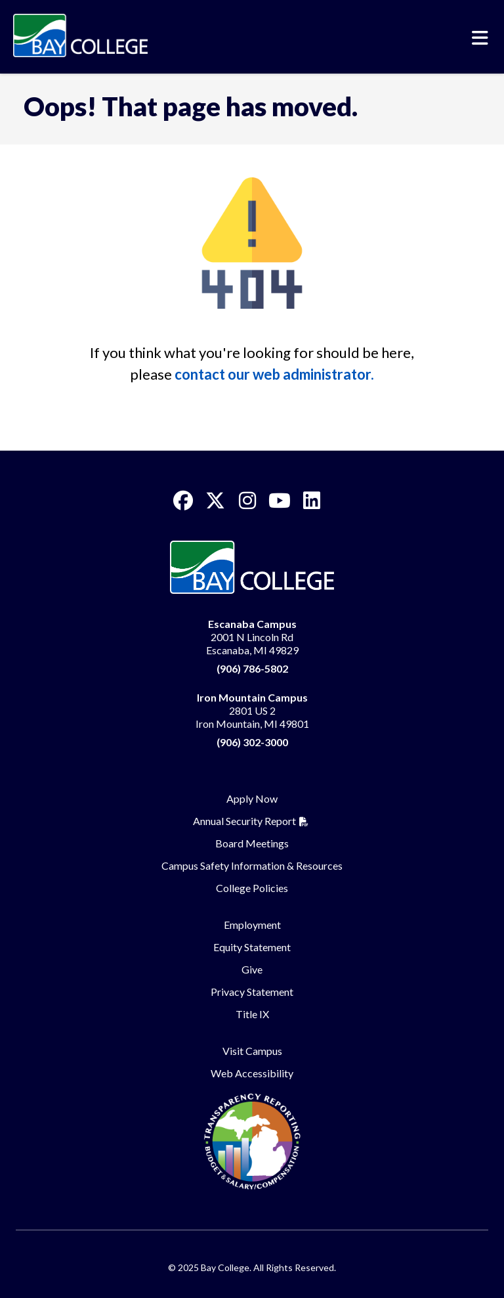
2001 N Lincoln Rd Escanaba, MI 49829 (252, 636)
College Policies (252, 888)
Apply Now (252, 798)
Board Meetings (252, 843)
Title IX (252, 1014)
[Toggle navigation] (480, 38)
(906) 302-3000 (252, 742)
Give (252, 969)
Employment (252, 924)
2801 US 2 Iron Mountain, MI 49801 (252, 710)
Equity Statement (252, 947)
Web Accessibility (252, 1073)
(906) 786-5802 (252, 668)
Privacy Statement (252, 991)
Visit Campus (252, 1050)
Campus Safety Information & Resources (252, 865)
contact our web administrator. (274, 374)
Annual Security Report (244, 821)
